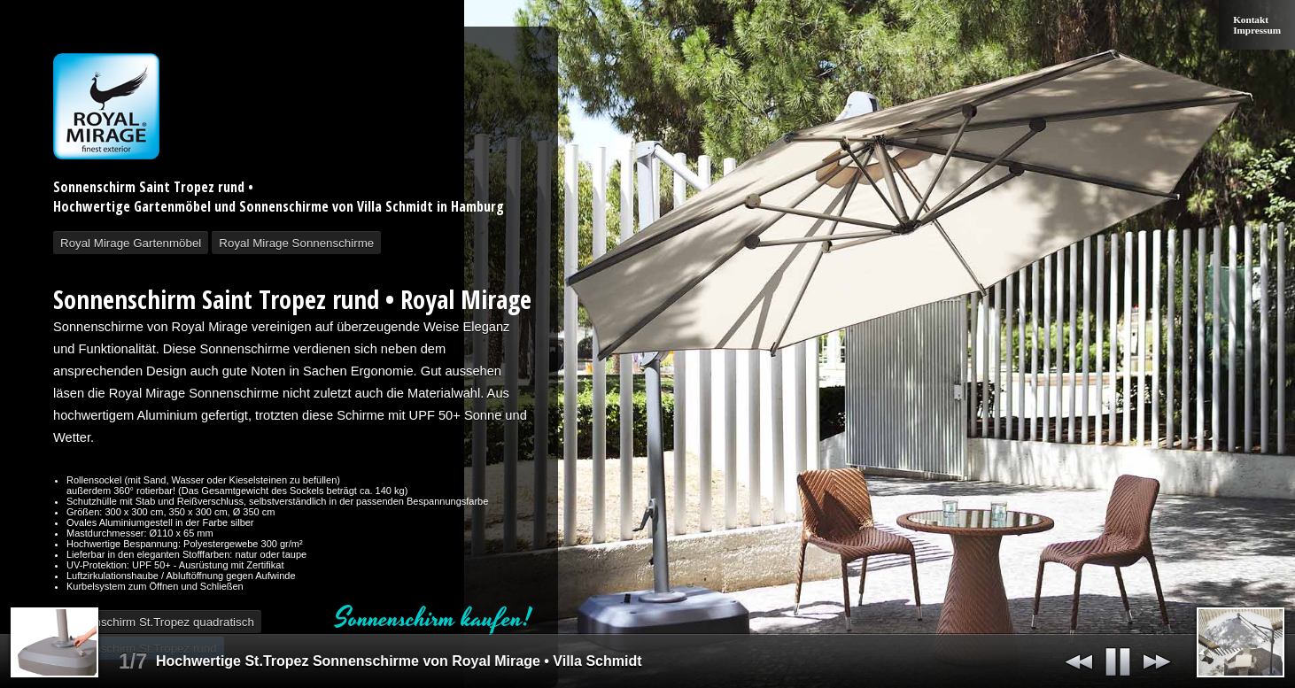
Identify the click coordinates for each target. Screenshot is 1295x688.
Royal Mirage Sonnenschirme (296, 243)
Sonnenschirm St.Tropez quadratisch (157, 622)
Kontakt (1250, 19)
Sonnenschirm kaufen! (433, 618)
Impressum (1257, 30)
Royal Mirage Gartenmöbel (130, 243)
